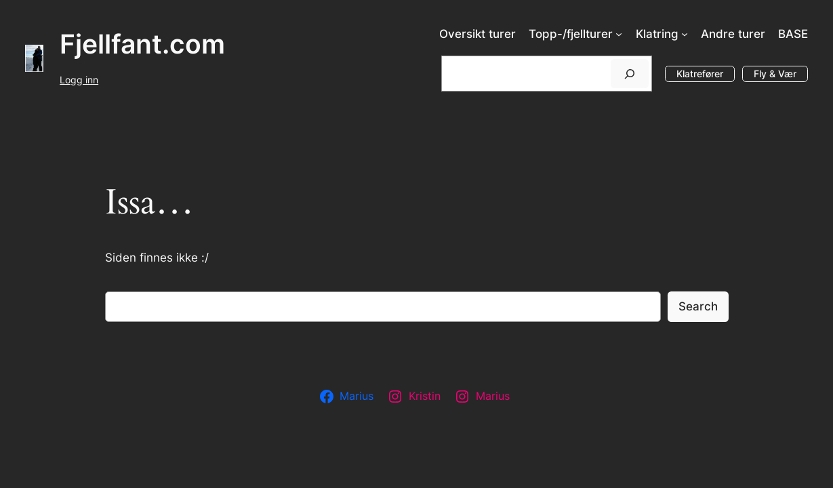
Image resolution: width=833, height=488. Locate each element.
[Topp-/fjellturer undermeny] (618, 33)
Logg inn (79, 79)
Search (698, 306)
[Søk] (630, 73)
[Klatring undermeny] (684, 33)
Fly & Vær (775, 73)
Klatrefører (699, 73)
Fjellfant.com (142, 44)
